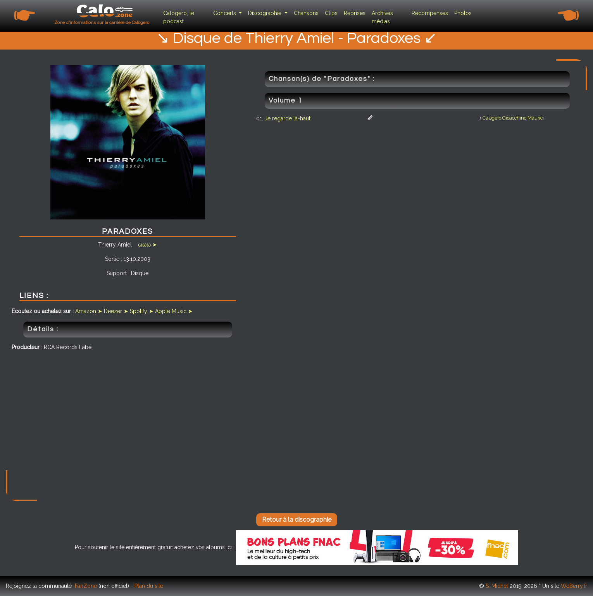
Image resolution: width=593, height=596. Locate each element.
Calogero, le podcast (178, 17)
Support (117, 273)
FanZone (86, 586)
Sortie (112, 259)
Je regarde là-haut (287, 118)
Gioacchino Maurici (523, 118)
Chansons (306, 13)
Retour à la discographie (296, 519)
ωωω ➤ (147, 244)
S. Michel (497, 586)
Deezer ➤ (116, 311)
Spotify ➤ (141, 311)
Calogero (492, 118)
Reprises (354, 13)
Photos (463, 13)
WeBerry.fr (574, 586)
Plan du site (148, 586)
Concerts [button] (225, 13)
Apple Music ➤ (174, 311)
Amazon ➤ (88, 311)
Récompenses (430, 13)
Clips (331, 13)
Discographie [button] (265, 13)
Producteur (26, 347)
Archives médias (382, 17)
